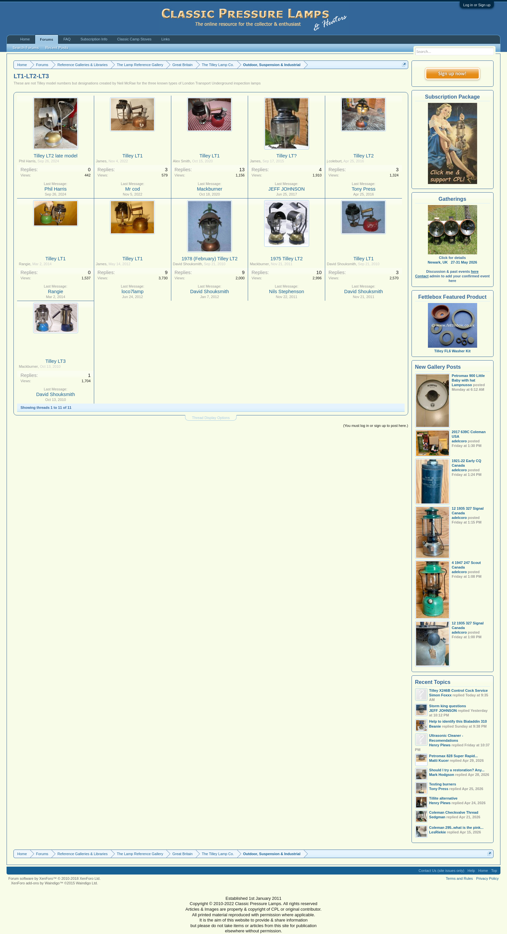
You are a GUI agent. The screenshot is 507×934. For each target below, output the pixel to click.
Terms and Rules (459, 878)
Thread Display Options (211, 418)
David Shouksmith (187, 264)
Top (494, 871)
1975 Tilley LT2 (286, 258)
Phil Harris (27, 161)
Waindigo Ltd (86, 883)
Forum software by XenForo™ (54, 878)
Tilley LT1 (132, 155)
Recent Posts (57, 48)
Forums (46, 39)
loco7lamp (133, 291)
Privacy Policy (487, 878)
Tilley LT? (286, 155)
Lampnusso (462, 385)
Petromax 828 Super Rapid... (453, 756)
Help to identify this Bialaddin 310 (458, 721)
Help (471, 871)
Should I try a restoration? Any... (457, 770)
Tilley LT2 (363, 155)
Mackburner (209, 189)
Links (165, 39)
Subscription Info (93, 39)
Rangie (24, 264)
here (474, 271)
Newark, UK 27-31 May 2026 (452, 262)
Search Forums (25, 48)
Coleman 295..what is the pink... (456, 827)
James (101, 161)
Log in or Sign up (476, 5)
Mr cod (132, 189)
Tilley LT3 (55, 361)
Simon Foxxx (440, 695)
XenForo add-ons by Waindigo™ (37, 883)
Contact (422, 276)
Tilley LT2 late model (55, 155)
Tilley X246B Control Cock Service (458, 690)
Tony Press (364, 189)
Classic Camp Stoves (134, 39)
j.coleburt (334, 161)
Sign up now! (452, 73)
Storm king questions (447, 706)
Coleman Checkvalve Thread (453, 812)
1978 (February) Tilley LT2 (209, 258)
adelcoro (459, 441)
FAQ (67, 39)
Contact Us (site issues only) (441, 871)
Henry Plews (440, 745)
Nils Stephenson (286, 291)
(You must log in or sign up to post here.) (375, 426)
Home (25, 39)
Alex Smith (181, 161)
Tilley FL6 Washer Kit (452, 348)
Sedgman (437, 817)
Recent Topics (433, 682)
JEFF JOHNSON (286, 189)
